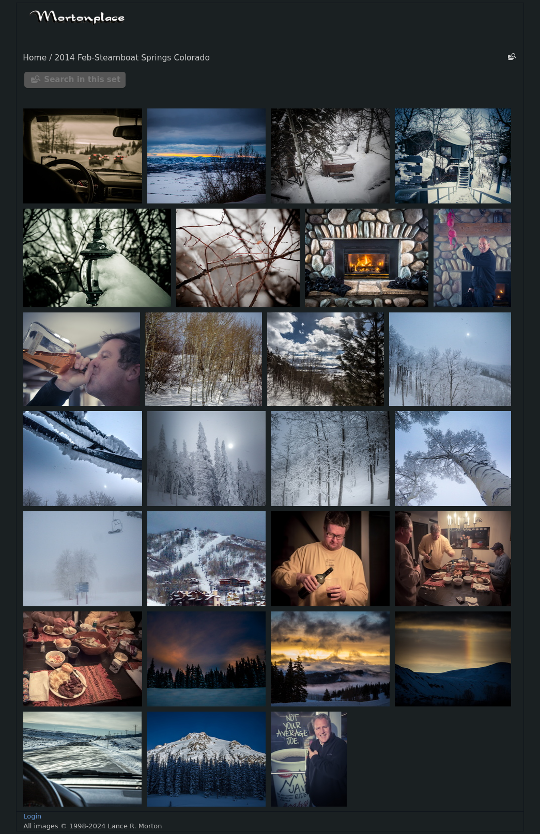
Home (35, 57)
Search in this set (82, 79)
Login (32, 816)
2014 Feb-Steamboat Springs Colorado (132, 57)
